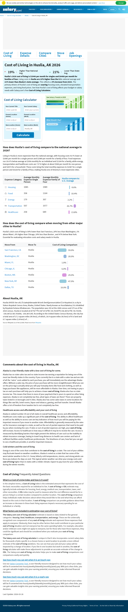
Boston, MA (10, 274)
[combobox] (13, 110)
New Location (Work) (31, 125)
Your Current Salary (30, 106)
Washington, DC (12, 256)
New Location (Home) (13, 125)
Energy (11, 199)
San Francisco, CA (13, 249)
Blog (105, 9)
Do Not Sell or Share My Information (112, 606)
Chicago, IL (10, 268)
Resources (79, 9)
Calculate (23, 135)
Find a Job (92, 9)
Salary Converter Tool (19, 563)
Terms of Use (93, 606)
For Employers (46, 9)
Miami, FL (9, 262)
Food (10, 193)
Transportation (15, 205)
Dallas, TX (9, 287)
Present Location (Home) (11, 115)
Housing (12, 187)
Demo (112, 9)
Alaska (27, 15)
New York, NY (11, 281)
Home (2, 15)
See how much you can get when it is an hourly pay (27, 559)
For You (33, 9)
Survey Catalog (63, 9)
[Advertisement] (64, 33)
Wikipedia (38, 323)
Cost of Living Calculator (14, 15)
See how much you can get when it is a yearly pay (26, 576)
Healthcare (13, 212)
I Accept (121, 3)
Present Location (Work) (29, 115)
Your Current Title (12, 106)
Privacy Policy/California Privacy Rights (75, 606)
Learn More (101, 3)
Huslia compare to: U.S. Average (71, 179)
